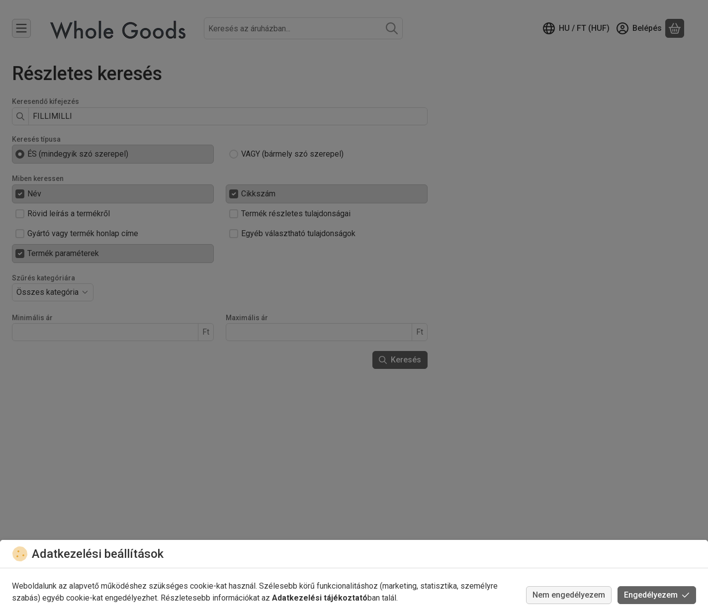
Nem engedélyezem (568, 595)
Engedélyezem (657, 595)
